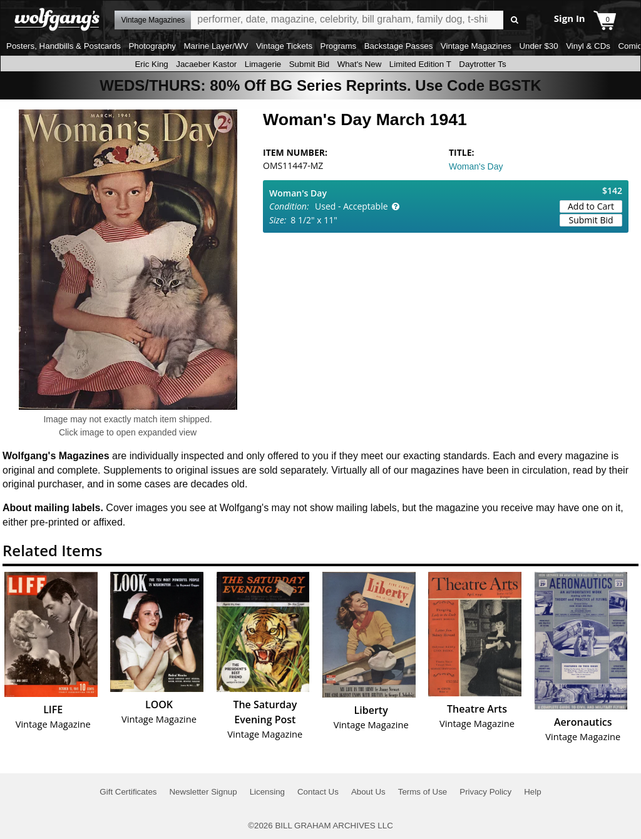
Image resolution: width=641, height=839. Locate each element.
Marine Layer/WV (215, 46)
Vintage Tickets (284, 46)
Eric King (151, 64)
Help (532, 791)
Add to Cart (591, 206)
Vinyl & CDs (588, 46)
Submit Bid (309, 64)
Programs (338, 46)
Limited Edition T (420, 64)
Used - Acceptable (351, 206)
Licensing (267, 791)
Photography (152, 46)
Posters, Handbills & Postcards (63, 46)
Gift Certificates (128, 791)
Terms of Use (423, 791)
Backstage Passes (398, 46)
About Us (368, 791)
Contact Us (318, 791)
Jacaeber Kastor (206, 64)
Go (514, 20)
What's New (359, 64)
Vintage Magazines (476, 46)
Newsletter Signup (203, 791)
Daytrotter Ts (482, 64)
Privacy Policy (485, 791)
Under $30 (538, 46)
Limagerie (263, 64)
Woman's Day (476, 166)
